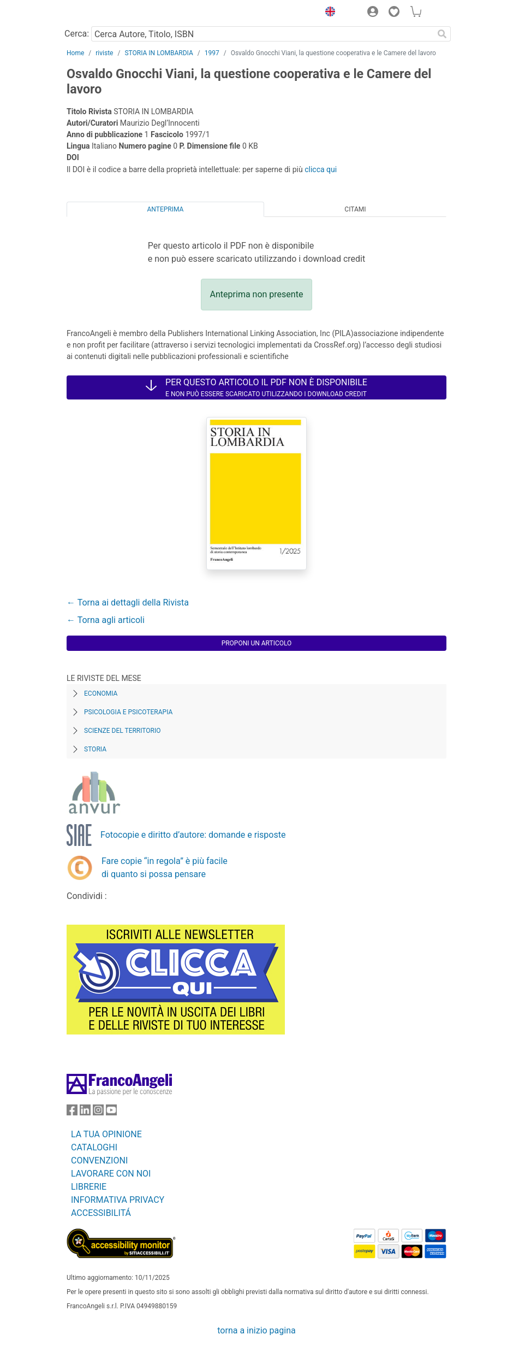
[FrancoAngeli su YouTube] (111, 1112)
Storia (95, 749)
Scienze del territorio (122, 730)
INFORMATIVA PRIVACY (117, 1200)
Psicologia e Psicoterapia (128, 712)
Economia (100, 693)
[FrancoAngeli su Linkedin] (85, 1112)
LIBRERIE (88, 1187)
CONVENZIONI (99, 1160)
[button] (327, 13)
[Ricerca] (442, 34)
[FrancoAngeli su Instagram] (98, 1112)
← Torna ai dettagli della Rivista (128, 602)
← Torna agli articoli (106, 620)
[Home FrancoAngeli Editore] (103, 13)
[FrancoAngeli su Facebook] (72, 1112)
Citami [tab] (355, 209)
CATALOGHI (94, 1147)
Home (75, 53)
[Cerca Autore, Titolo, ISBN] (262, 34)
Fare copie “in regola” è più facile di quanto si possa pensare (165, 867)
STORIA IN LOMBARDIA (158, 53)
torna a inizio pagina (256, 1330)
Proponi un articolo (257, 643)
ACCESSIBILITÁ (101, 1213)
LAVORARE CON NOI (111, 1173)
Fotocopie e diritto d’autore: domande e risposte (192, 835)
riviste (104, 53)
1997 (212, 53)
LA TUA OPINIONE (106, 1134)
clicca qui (321, 169)
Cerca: (76, 33)
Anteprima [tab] (165, 209)
